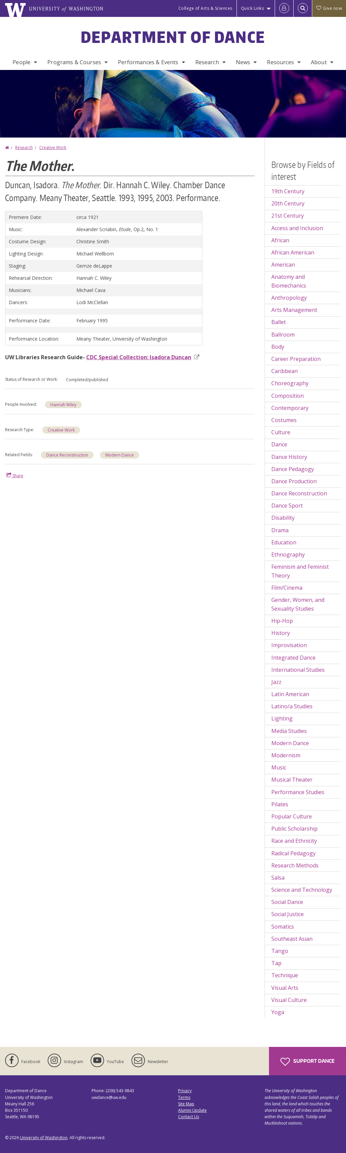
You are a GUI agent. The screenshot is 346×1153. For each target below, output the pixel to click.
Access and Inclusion (297, 228)
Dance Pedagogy (292, 469)
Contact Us (188, 1117)
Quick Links (252, 8)
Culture (280, 432)
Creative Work (52, 147)
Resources (280, 62)
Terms (184, 1097)
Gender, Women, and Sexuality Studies (297, 604)
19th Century (287, 191)
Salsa (278, 877)
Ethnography (288, 554)
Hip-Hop (282, 620)
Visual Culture (289, 1000)
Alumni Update (192, 1110)
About (319, 62)
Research (207, 62)
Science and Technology (301, 889)
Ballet (278, 322)
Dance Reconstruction (67, 455)
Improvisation (289, 645)
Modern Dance (119, 455)
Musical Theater (292, 779)
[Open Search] (303, 8)
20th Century (287, 203)
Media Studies (289, 731)
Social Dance (287, 902)
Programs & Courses (74, 62)
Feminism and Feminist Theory (300, 571)
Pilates (279, 804)
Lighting (282, 718)
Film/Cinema (286, 587)
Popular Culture (291, 816)
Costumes (284, 420)
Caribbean (284, 371)
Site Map (186, 1104)
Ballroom (283, 334)
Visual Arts (284, 987)
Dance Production (294, 481)
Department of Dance (173, 37)
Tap (276, 963)
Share (14, 475)
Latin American (290, 694)
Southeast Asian (292, 938)
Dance (279, 444)
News (243, 62)
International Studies (298, 669)
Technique (284, 975)
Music (278, 767)
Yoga (277, 1012)
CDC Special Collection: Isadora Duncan (142, 357)
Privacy (185, 1091)
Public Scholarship (294, 828)
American (283, 264)
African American (292, 252)
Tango (279, 951)
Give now (329, 8)
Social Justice (287, 914)
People (21, 62)
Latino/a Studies (292, 706)
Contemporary (289, 408)
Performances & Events (148, 62)
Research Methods (295, 865)
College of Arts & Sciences (205, 8)
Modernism (285, 755)
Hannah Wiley (63, 405)
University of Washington (44, 1137)
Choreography (289, 383)
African (280, 240)
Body (277, 346)
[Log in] (284, 8)
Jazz (276, 682)
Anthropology (289, 297)
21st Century (287, 215)
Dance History (289, 457)
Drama (280, 530)
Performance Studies (297, 792)
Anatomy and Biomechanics (288, 281)
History (280, 633)
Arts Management (294, 310)
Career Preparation (296, 359)
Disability (283, 517)
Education (283, 542)
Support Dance (307, 1061)
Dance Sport (287, 505)
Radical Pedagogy (293, 853)
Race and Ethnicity (294, 840)
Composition (287, 395)
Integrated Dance (293, 657)
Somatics (282, 926)
